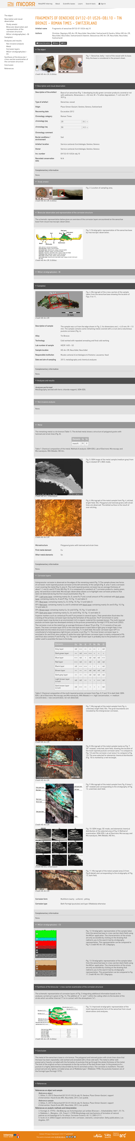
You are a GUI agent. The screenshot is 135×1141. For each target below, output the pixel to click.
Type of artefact (41, 102)
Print (63, 43)
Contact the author (43, 43)
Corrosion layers (13, 49)
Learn (80, 4)
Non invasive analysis (15, 44)
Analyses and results (13, 41)
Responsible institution (44, 355)
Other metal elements (44, 555)
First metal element (43, 550)
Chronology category (43, 116)
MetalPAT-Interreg (45, 4)
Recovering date (42, 112)
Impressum (55, 1134)
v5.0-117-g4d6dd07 (66, 1134)
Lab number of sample (44, 346)
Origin (37, 107)
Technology (40, 341)
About (57, 4)
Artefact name (41, 29)
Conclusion (8, 65)
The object (8, 16)
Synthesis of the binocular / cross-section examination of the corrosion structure (16, 59)
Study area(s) (11, 24)
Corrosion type (41, 904)
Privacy (47, 1134)
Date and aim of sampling (45, 360)
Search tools (90, 4)
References (9, 69)
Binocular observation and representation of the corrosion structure (17, 29)
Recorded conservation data (44, 160)
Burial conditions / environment (42, 138)
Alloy (37, 336)
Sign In (102, 4)
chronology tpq (41, 121)
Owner (38, 149)
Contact (41, 1134)
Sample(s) (8, 37)
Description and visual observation (13, 20)
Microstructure (41, 545)
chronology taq (41, 127)
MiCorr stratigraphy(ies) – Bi (17, 34)
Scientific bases (69, 4)
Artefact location (42, 144)
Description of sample (44, 326)
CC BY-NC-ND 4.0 (65, 1137)
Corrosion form (41, 899)
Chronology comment (44, 133)
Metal (8, 47)
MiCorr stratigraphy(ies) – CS (16, 53)
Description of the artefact (46, 92)
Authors (38, 33)
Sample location (41, 350)
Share (55, 43)
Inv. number (40, 154)
